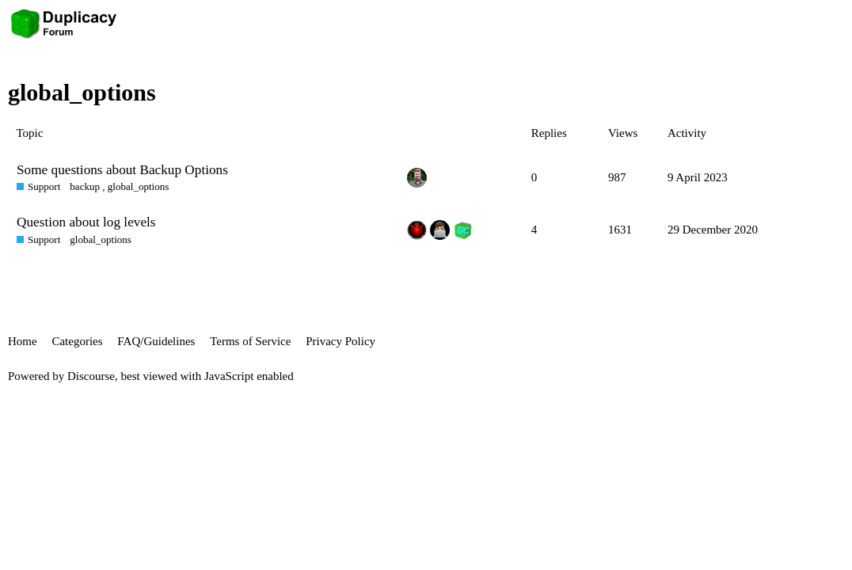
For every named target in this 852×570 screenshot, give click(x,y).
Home (22, 341)
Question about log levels (86, 222)
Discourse (91, 376)
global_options (138, 186)
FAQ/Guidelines (156, 341)
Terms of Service (250, 341)
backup (85, 186)
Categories (76, 341)
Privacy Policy (340, 341)
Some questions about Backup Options (122, 169)
